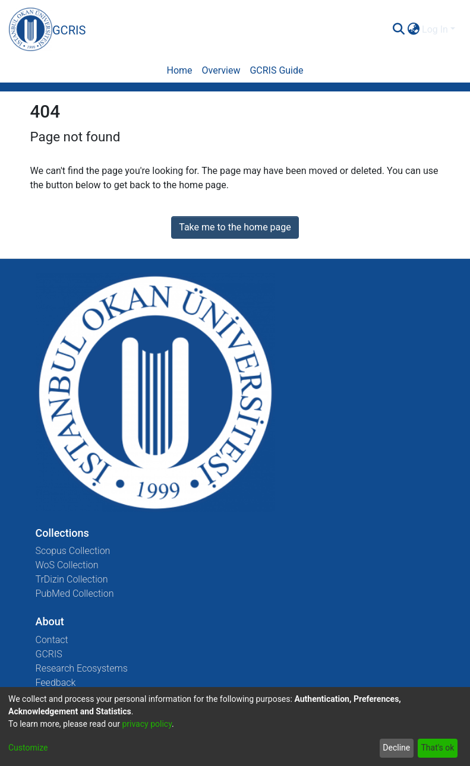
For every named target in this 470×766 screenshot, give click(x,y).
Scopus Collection (73, 550)
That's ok (437, 747)
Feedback (56, 682)
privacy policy (147, 724)
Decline (396, 747)
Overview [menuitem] (221, 70)
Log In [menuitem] (435, 29)
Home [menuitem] (179, 70)
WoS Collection (67, 565)
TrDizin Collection (72, 579)
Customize (28, 747)
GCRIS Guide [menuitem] (276, 70)
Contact (52, 639)
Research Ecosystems (82, 668)
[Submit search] (398, 30)
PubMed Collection (75, 593)
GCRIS (49, 654)
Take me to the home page (235, 227)
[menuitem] (413, 30)
